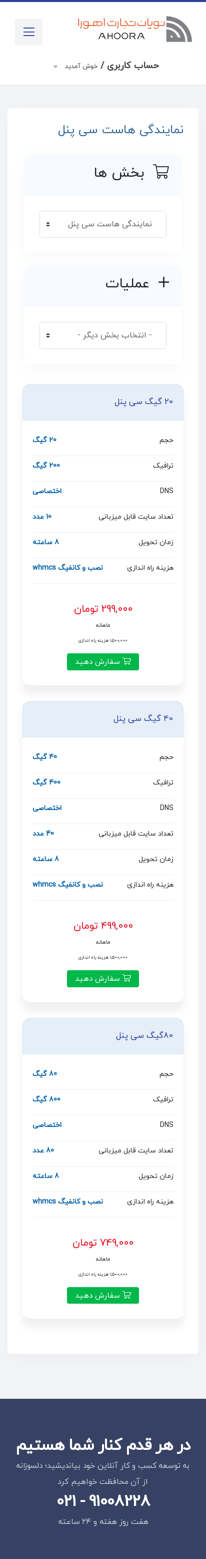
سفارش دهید (103, 661)
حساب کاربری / (110, 66)
